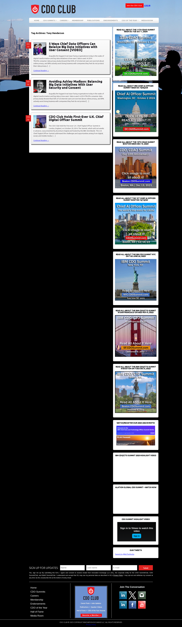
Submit (145, 567)
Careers (63, 20)
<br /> (134, 468)
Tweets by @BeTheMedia (124, 554)
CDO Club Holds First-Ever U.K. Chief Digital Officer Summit (76, 118)
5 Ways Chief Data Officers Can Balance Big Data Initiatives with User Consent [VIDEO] (73, 47)
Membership (77, 20)
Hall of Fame (37, 611)
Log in (147, 6)
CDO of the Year (129, 20)
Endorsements (111, 20)
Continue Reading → (41, 70)
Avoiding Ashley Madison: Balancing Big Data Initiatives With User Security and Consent (75, 84)
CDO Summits (49, 20)
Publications (93, 20)
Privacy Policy (118, 575)
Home (36, 20)
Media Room (147, 20)
